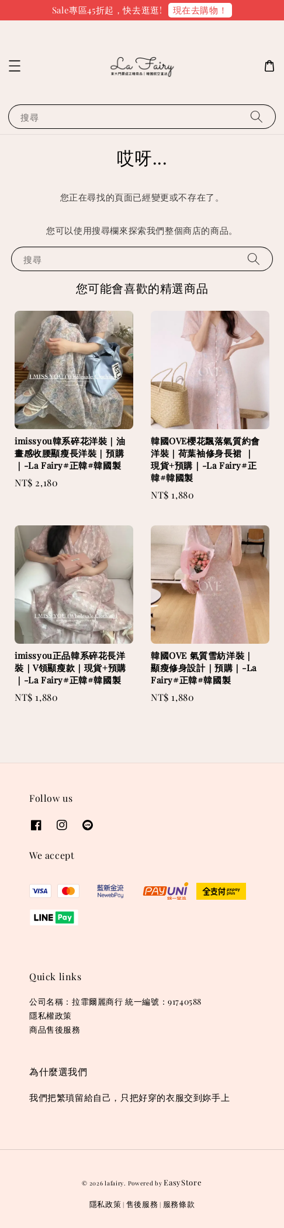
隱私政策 (105, 1204)
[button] (14, 66)
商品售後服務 (55, 1029)
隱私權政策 (50, 1015)
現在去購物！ (200, 10)
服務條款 (179, 1204)
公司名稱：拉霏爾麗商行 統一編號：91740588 (115, 1001)
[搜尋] (256, 116)
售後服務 (142, 1204)
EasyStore (183, 1182)
